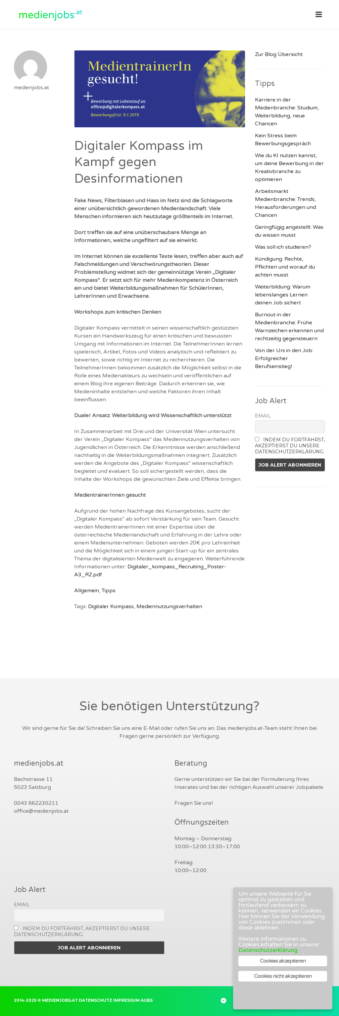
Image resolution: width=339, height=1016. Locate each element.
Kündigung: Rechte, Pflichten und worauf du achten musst (285, 267)
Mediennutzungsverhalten (169, 606)
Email (263, 416)
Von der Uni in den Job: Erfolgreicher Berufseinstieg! (284, 358)
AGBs (147, 1000)
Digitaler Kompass (111, 606)
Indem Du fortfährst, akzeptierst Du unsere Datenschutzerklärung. (290, 446)
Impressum (126, 1000)
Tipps (109, 590)
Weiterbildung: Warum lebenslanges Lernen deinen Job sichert (282, 295)
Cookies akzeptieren (283, 961)
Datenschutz (95, 1000)
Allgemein (86, 590)
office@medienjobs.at (41, 811)
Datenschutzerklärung (268, 950)
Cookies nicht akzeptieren (283, 976)
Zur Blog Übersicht (279, 54)
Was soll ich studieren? (283, 247)
